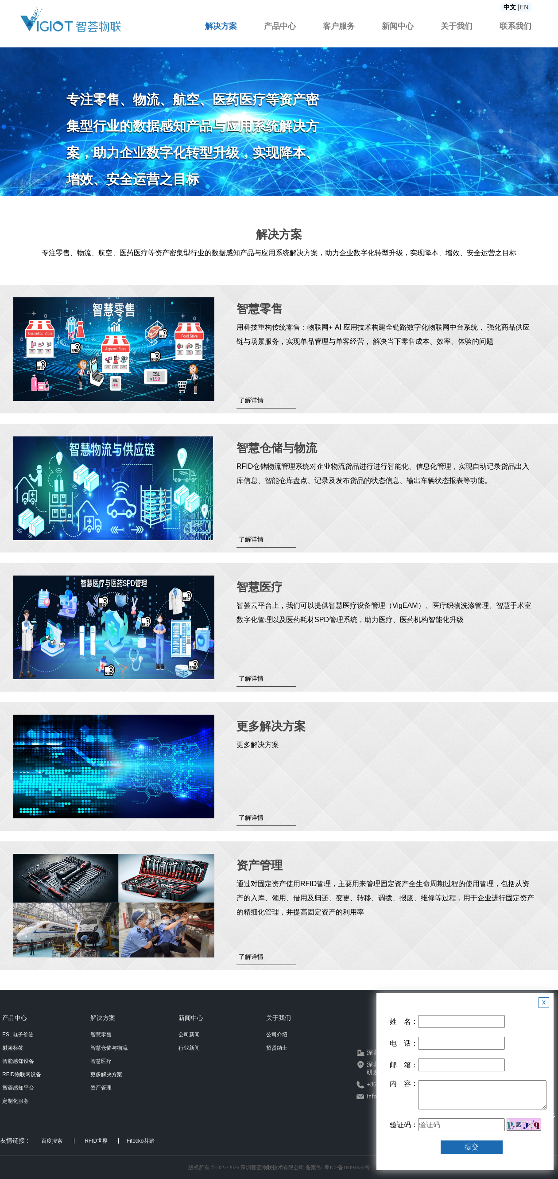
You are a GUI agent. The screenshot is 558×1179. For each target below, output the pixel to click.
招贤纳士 (276, 1048)
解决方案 (221, 26)
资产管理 (101, 1088)
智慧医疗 (101, 1061)
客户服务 (339, 26)
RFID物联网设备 (21, 1074)
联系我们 (515, 26)
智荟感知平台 (18, 1088)
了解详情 (251, 400)
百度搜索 (51, 1141)
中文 (510, 7)
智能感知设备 (18, 1061)
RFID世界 (96, 1141)
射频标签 (12, 1048)
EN (524, 7)
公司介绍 (276, 1034)
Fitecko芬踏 (141, 1141)
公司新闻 (189, 1034)
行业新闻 (189, 1048)
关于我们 (457, 26)
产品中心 (280, 26)
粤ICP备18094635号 (347, 1167)
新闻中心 (398, 26)
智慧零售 (101, 1034)
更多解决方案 (106, 1074)
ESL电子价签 (18, 1034)
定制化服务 (15, 1101)
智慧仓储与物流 (109, 1048)
